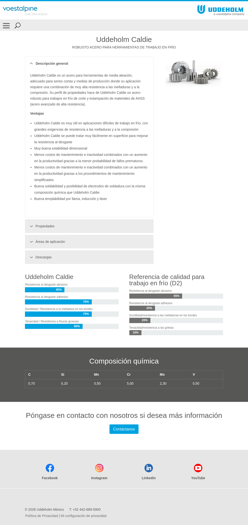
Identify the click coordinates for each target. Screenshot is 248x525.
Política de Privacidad (41, 516)
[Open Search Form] (18, 25)
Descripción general (48, 63)
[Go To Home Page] (25, 10)
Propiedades (41, 226)
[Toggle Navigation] (6, 25)
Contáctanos (124, 429)
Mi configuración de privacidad (83, 516)
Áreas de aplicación (46, 242)
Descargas (40, 257)
